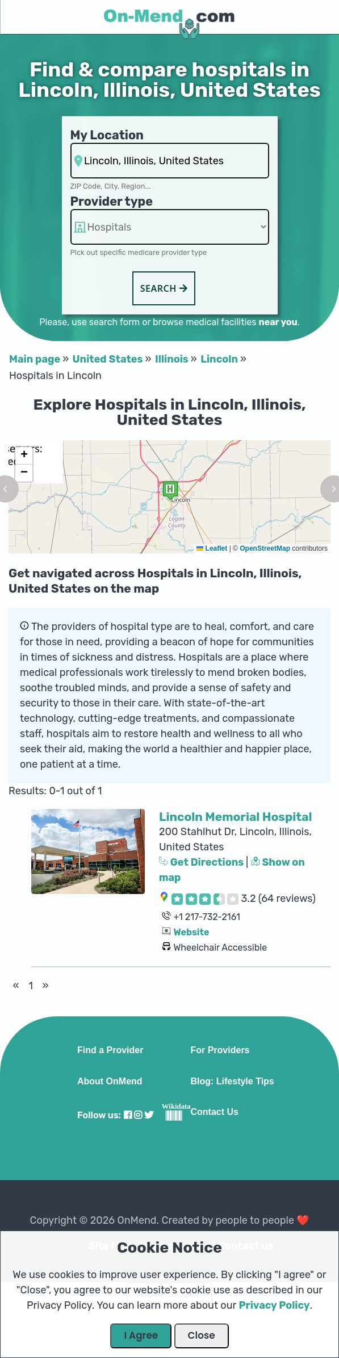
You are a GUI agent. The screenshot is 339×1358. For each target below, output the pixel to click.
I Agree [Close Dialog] (141, 1335)
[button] (170, 490)
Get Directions (202, 862)
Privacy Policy (273, 1305)
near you (277, 322)
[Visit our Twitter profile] (148, 1115)
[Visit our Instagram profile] (138, 1115)
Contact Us (214, 1112)
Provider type (111, 201)
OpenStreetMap (265, 548)
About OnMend (110, 1081)
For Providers (219, 1050)
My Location (107, 135)
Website (191, 932)
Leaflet (211, 548)
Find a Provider (110, 1050)
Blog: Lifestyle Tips (232, 1081)
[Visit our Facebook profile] (128, 1115)
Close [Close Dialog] (201, 1335)
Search (164, 288)
